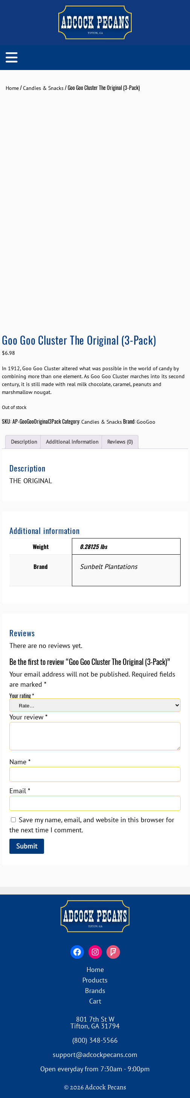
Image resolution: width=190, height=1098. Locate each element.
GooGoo (146, 421)
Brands (95, 990)
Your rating (21, 696)
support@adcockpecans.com (95, 1054)
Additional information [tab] (72, 441)
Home (12, 88)
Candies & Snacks (43, 88)
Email (19, 790)
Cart (95, 1001)
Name (19, 761)
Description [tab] (24, 441)
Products (95, 980)
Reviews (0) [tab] (120, 441)
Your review (28, 717)
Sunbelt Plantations (108, 566)
